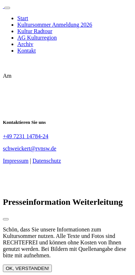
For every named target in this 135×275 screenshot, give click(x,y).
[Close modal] (6, 219)
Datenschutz (46, 161)
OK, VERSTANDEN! (27, 268)
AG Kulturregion (37, 38)
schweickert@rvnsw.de (29, 148)
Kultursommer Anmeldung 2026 (54, 25)
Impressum (15, 161)
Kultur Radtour (34, 31)
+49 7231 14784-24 (25, 136)
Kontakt (26, 51)
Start (22, 18)
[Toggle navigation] (7, 8)
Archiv (25, 44)
